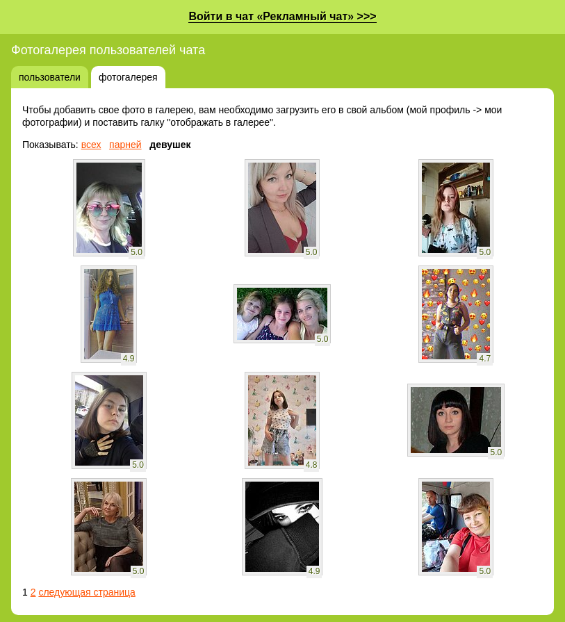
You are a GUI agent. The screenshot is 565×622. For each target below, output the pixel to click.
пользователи (50, 77)
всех (91, 144)
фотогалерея (128, 77)
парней (125, 144)
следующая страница (86, 592)
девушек (169, 144)
